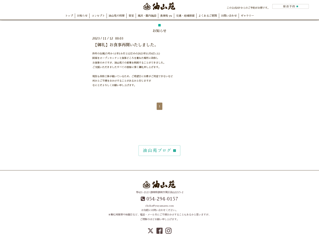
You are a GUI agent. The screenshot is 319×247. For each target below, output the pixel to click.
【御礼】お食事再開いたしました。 (125, 45)
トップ (69, 15)
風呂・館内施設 (147, 15)
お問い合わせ (229, 15)
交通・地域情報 (185, 15)
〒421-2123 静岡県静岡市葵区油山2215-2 (159, 192)
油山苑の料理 (117, 15)
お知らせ (82, 15)
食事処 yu (166, 15)
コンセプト (98, 15)
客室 (131, 15)
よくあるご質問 (207, 15)
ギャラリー (247, 15)
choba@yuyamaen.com (159, 206)
